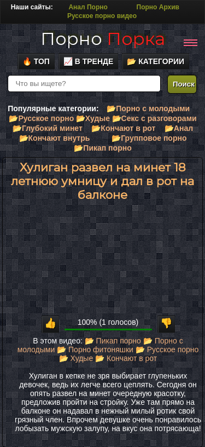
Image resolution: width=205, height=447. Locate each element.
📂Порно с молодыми (148, 108)
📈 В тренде (88, 61)
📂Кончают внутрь (54, 138)
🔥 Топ (36, 61)
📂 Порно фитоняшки (95, 349)
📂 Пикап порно (113, 340)
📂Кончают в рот (123, 128)
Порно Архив (158, 7)
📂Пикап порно (102, 148)
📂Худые (93, 118)
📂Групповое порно (149, 138)
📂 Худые (76, 358)
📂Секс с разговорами (154, 118)
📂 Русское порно (167, 349)
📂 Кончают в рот (126, 358)
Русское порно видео (102, 16)
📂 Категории (155, 61)
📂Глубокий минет (48, 128)
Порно (102, 38)
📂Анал (179, 128)
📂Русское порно (41, 118)
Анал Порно (87, 7)
